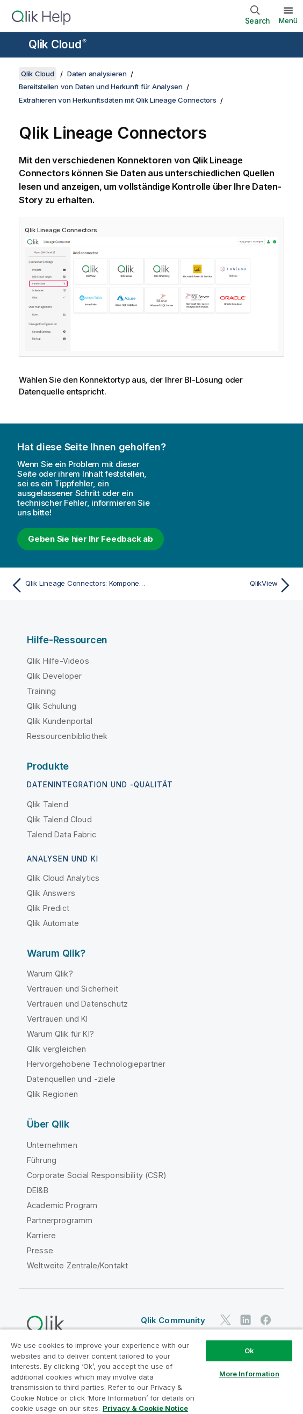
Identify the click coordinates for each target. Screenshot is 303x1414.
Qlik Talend (47, 804)
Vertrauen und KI (57, 1018)
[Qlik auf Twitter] (226, 1320)
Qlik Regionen (52, 1094)
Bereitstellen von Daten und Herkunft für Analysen (101, 86)
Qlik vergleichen (56, 1048)
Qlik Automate (53, 923)
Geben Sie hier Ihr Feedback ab (90, 539)
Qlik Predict (48, 908)
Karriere (41, 1235)
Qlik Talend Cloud (59, 819)
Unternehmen (52, 1145)
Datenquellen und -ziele (71, 1078)
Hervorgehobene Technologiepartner (96, 1063)
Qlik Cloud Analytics (63, 877)
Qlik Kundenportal (59, 721)
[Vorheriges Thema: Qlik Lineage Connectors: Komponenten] (78, 585)
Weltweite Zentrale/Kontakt (77, 1265)
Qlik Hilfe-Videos (58, 660)
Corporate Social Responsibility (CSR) (97, 1175)
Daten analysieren (97, 73)
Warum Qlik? (50, 973)
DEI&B (37, 1190)
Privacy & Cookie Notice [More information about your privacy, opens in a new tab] (145, 1408)
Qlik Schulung (51, 705)
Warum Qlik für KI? (60, 1033)
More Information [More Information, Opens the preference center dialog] (249, 1373)
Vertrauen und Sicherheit (72, 988)
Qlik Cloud (57, 44)
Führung (41, 1160)
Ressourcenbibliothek (67, 736)
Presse (40, 1250)
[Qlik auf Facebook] (266, 1320)
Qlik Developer (54, 675)
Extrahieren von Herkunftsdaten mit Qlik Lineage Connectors (118, 100)
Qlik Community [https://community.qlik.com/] (173, 1320)
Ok (249, 1350)
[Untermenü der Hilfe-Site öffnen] (15, 45)
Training (41, 690)
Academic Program (62, 1205)
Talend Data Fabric (61, 834)
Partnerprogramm (59, 1220)
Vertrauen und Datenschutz (77, 1003)
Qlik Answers (51, 893)
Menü (288, 20)
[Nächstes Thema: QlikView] (224, 585)
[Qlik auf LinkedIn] (245, 1320)
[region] (151, 1371)
